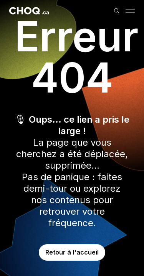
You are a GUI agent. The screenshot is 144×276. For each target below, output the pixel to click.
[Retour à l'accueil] (29, 11)
